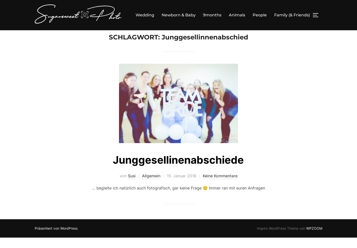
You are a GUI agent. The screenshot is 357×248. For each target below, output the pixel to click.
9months (212, 15)
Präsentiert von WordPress (56, 239)
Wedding (145, 15)
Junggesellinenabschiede (178, 170)
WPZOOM (314, 239)
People (260, 15)
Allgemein (151, 186)
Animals (237, 15)
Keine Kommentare (220, 186)
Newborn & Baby (179, 15)
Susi (132, 186)
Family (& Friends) (292, 15)
